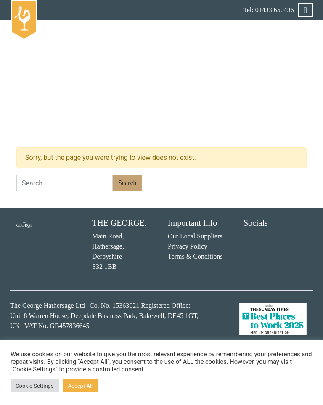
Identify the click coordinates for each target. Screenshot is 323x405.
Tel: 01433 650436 (268, 9)
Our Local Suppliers (195, 236)
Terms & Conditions (195, 256)
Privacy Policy (187, 246)
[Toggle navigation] (305, 10)
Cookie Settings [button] (35, 386)
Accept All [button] (80, 386)
